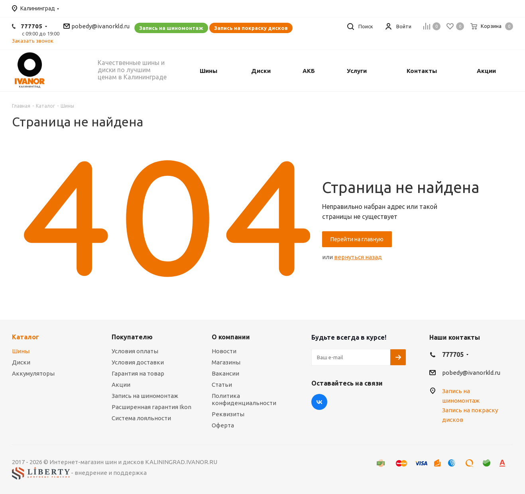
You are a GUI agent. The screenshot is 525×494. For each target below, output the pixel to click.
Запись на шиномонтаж (171, 28)
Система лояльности (141, 418)
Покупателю (132, 336)
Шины (20, 351)
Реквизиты (228, 414)
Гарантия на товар (138, 373)
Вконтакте (319, 402)
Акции (121, 384)
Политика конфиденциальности (244, 399)
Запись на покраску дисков (251, 28)
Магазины (226, 362)
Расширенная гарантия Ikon (151, 406)
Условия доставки (138, 362)
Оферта (223, 425)
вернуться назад (358, 257)
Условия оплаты (135, 351)
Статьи (222, 384)
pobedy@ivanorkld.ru (100, 26)
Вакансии (225, 373)
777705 (31, 26)
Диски (21, 362)
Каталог (25, 336)
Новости (224, 351)
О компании (231, 336)
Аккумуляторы (33, 373)
